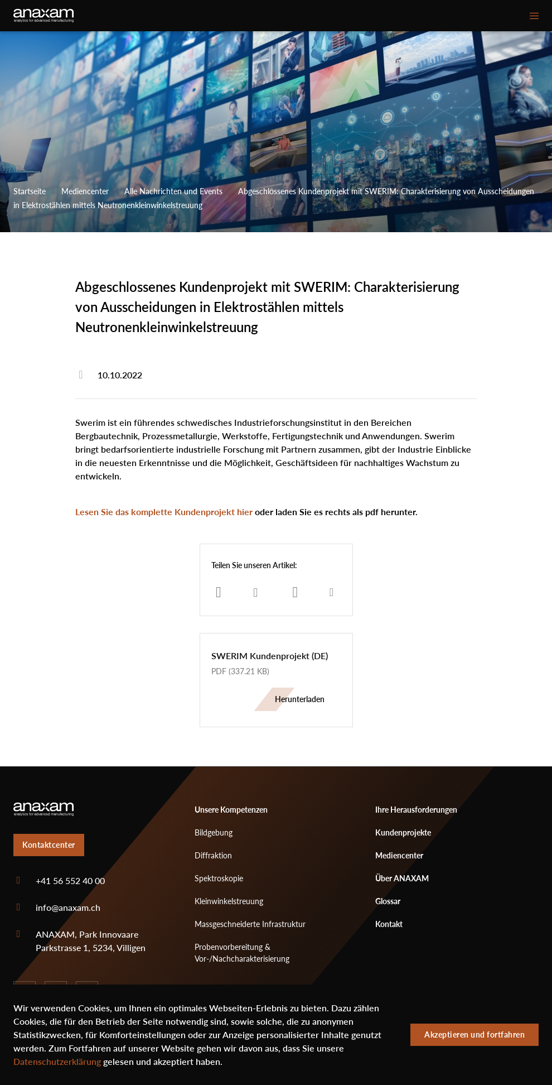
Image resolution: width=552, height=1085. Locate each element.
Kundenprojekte (403, 832)
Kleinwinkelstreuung (229, 901)
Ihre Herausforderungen (416, 809)
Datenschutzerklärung (57, 1061)
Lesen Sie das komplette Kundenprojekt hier (164, 511)
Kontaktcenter (48, 844)
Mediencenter (85, 191)
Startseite (29, 191)
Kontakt (389, 924)
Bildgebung (214, 832)
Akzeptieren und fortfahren (474, 1034)
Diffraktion (213, 855)
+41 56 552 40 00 (70, 881)
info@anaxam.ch (68, 907)
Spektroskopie (219, 878)
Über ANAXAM (402, 878)
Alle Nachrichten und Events (173, 191)
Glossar (387, 901)
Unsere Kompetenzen (231, 809)
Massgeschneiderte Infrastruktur (250, 924)
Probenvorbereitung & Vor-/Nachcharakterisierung (242, 953)
